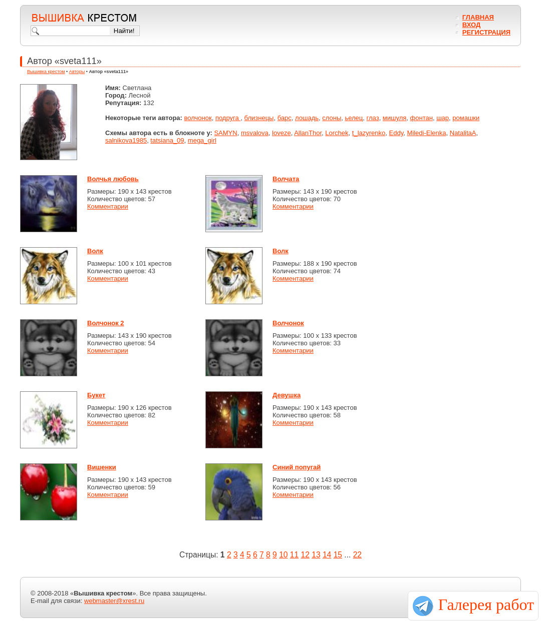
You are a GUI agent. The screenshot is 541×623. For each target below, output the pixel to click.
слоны (331, 118)
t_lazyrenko (368, 133)
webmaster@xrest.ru (114, 600)
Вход (471, 25)
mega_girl (202, 140)
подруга (227, 118)
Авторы (77, 71)
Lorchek (336, 133)
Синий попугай (297, 467)
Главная (478, 17)
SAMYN (225, 133)
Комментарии (107, 206)
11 (294, 554)
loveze (281, 133)
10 (283, 554)
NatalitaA (463, 133)
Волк (95, 251)
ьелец (354, 118)
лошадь (307, 118)
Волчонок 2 (105, 323)
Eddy (396, 133)
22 (357, 554)
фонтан (421, 118)
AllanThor (308, 133)
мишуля (394, 118)
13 (316, 554)
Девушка (287, 395)
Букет (96, 395)
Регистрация (486, 32)
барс (285, 118)
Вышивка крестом (46, 71)
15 (338, 554)
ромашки (465, 118)
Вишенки (101, 467)
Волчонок (288, 323)
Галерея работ (486, 604)
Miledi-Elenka (426, 133)
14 (327, 554)
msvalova (254, 133)
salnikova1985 (126, 140)
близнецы (259, 118)
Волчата (286, 179)
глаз (373, 118)
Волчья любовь (113, 179)
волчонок (198, 118)
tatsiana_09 (167, 140)
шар (442, 118)
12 (305, 554)
